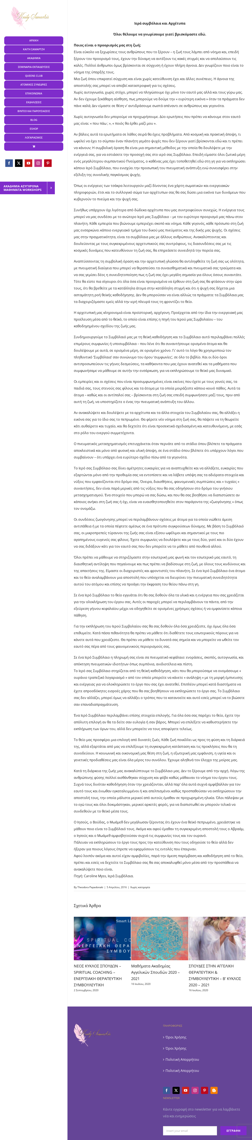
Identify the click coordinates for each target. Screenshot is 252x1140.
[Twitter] (176, 1090)
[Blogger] (214, 1090)
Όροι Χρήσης (176, 1037)
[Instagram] (195, 1090)
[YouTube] (185, 1090)
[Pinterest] (204, 1090)
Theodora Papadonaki (90, 887)
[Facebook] (166, 1090)
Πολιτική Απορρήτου (182, 1059)
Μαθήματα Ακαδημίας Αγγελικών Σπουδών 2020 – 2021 (155, 972)
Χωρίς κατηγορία (140, 887)
